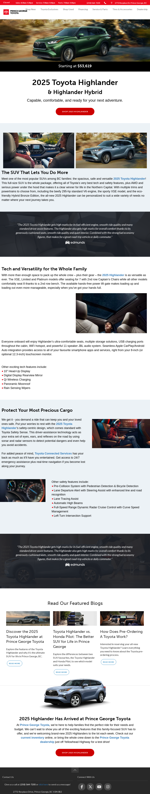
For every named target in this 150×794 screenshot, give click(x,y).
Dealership (142, 12)
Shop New (31, 12)
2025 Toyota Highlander (129, 178)
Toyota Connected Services (53, 453)
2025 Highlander (113, 275)
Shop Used (68, 12)
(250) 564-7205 (93, 3)
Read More (14, 663)
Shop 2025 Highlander (75, 111)
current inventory (32, 737)
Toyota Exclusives (49, 12)
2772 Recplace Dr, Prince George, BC (131, 3)
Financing (83, 12)
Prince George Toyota (34, 725)
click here (43, 784)
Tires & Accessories (122, 12)
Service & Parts (100, 12)
